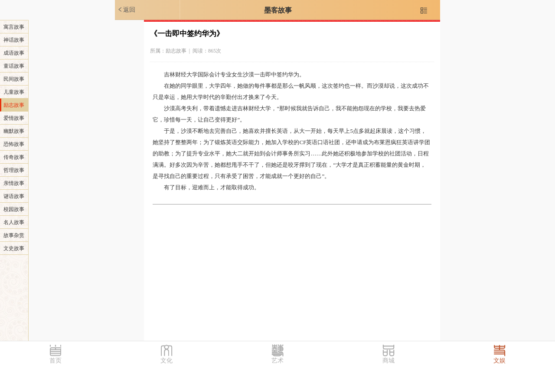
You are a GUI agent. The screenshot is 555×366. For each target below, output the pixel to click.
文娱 (499, 360)
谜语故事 (13, 196)
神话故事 (13, 40)
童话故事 (13, 66)
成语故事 (13, 53)
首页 (55, 360)
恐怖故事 (13, 144)
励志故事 (13, 105)
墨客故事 (278, 10)
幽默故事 (13, 131)
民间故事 (13, 79)
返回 (126, 10)
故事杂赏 (13, 235)
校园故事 (13, 209)
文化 (166, 360)
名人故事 (13, 222)
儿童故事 (13, 92)
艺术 (277, 360)
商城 (388, 360)
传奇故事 (13, 157)
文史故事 (13, 248)
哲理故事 (13, 170)
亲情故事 (13, 183)
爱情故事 (13, 118)
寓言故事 (13, 27)
